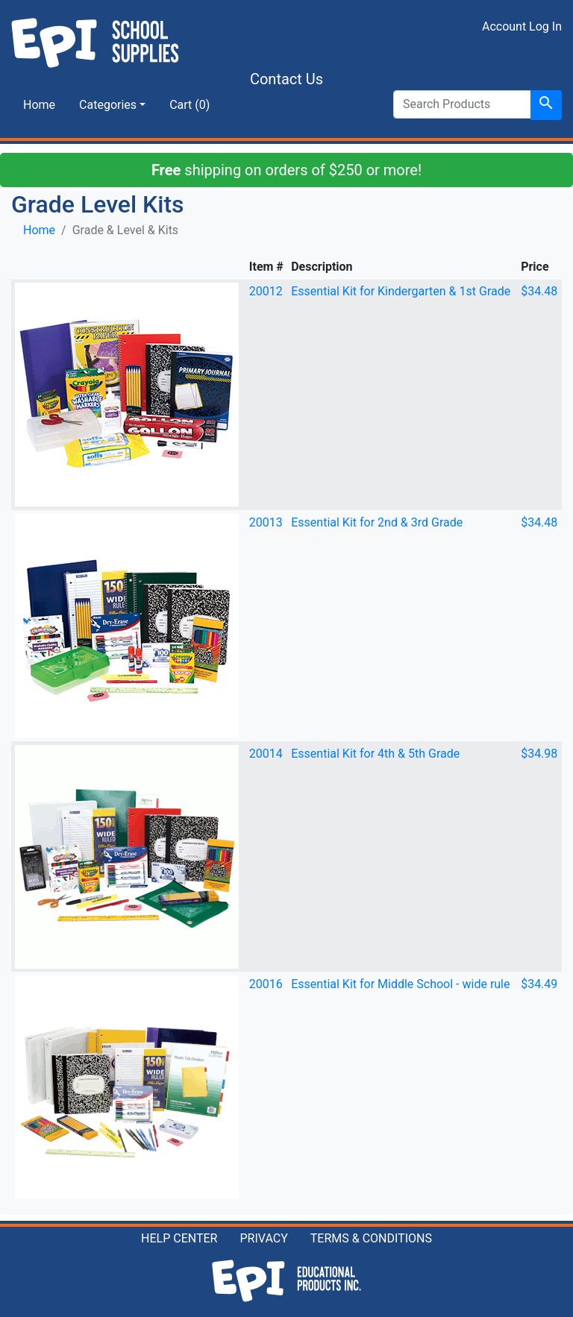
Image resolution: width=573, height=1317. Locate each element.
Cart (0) (189, 105)
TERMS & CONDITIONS (371, 1238)
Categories (108, 105)
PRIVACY (263, 1238)
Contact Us (286, 79)
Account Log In (522, 26)
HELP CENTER (179, 1238)
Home (39, 105)
